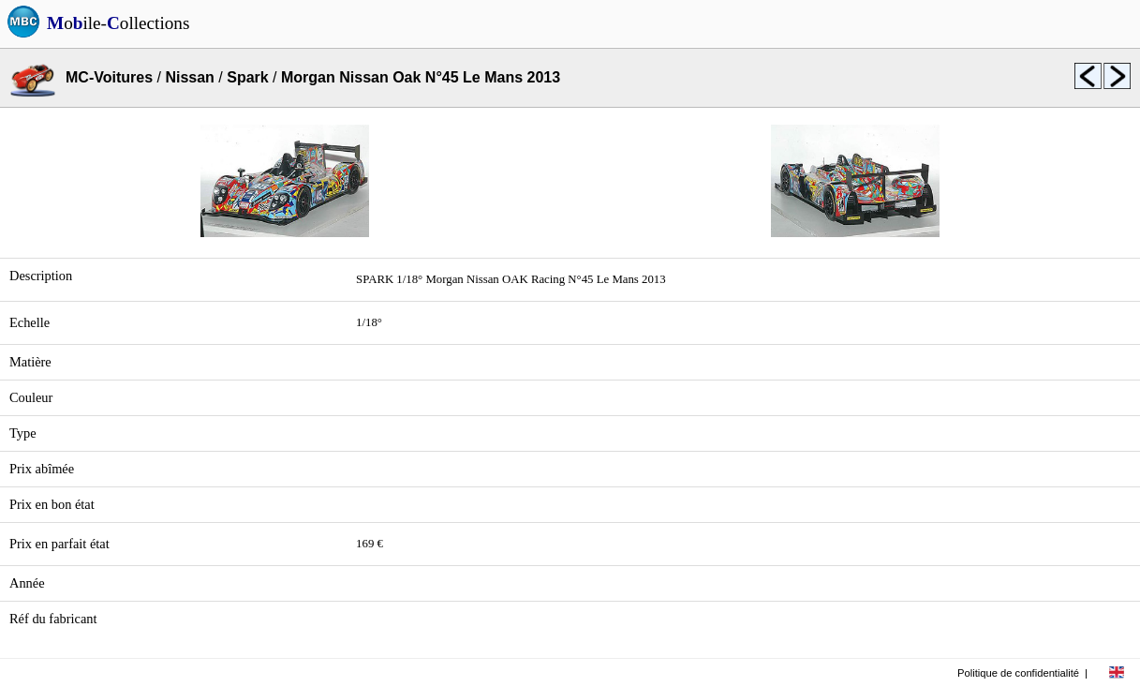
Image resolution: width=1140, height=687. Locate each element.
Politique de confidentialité (1018, 673)
